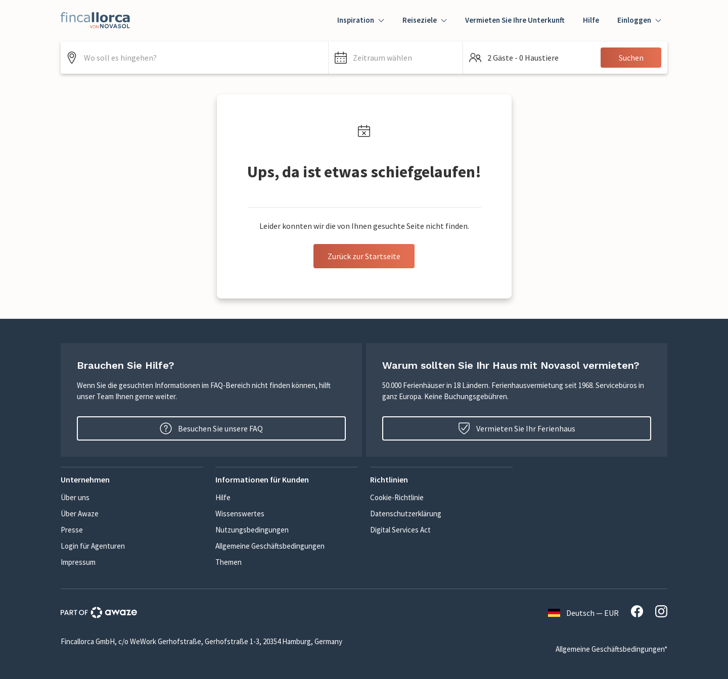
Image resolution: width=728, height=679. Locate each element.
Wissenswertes (239, 513)
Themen (228, 562)
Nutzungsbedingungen (252, 530)
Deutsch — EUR (583, 613)
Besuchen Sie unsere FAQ (211, 428)
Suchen (631, 58)
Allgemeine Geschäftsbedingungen (270, 546)
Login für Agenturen (93, 546)
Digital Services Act (400, 530)
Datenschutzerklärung (405, 513)
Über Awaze (80, 513)
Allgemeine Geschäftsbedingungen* (611, 649)
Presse (72, 530)
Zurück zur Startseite (364, 256)
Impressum (78, 562)
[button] (396, 57)
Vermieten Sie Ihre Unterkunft (515, 20)
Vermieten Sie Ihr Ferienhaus (516, 428)
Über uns (75, 497)
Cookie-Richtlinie (397, 497)
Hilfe (591, 20)
